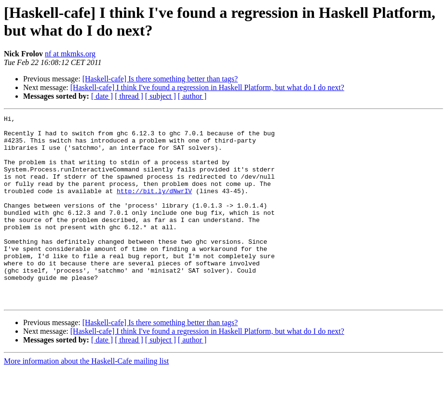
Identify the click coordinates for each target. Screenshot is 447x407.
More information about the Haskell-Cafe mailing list (86, 398)
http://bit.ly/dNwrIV (154, 206)
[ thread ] (129, 96)
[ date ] (102, 96)
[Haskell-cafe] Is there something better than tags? (160, 79)
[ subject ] (160, 96)
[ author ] (192, 96)
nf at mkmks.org (70, 54)
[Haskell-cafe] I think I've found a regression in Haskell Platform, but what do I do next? (207, 87)
